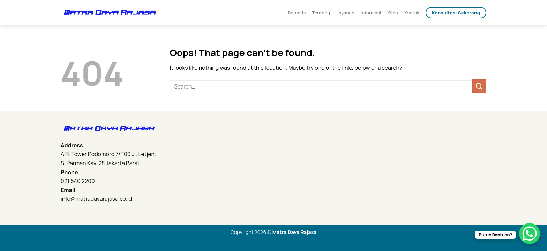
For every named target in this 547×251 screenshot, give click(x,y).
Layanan (345, 12)
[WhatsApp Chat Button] (529, 233)
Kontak (411, 12)
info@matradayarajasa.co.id (96, 199)
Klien (392, 12)
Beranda (297, 12)
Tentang (321, 12)
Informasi (371, 12)
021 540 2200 (78, 181)
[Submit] (479, 86)
